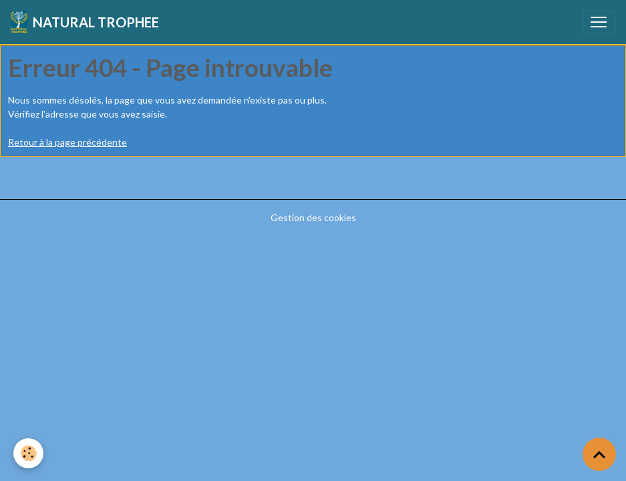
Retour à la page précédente (67, 142)
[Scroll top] (599, 454)
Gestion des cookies (313, 217)
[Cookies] (28, 453)
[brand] (85, 22)
